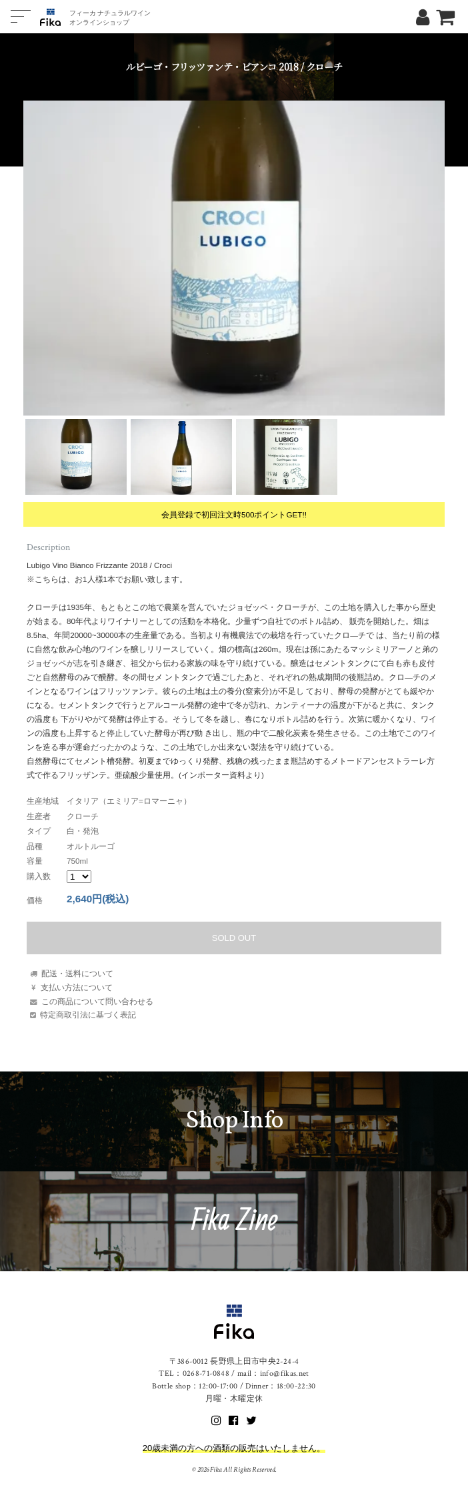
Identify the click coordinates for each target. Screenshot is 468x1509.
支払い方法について (77, 987)
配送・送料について (77, 973)
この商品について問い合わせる (97, 1001)
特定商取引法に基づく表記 (88, 1014)
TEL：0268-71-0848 (194, 1373)
